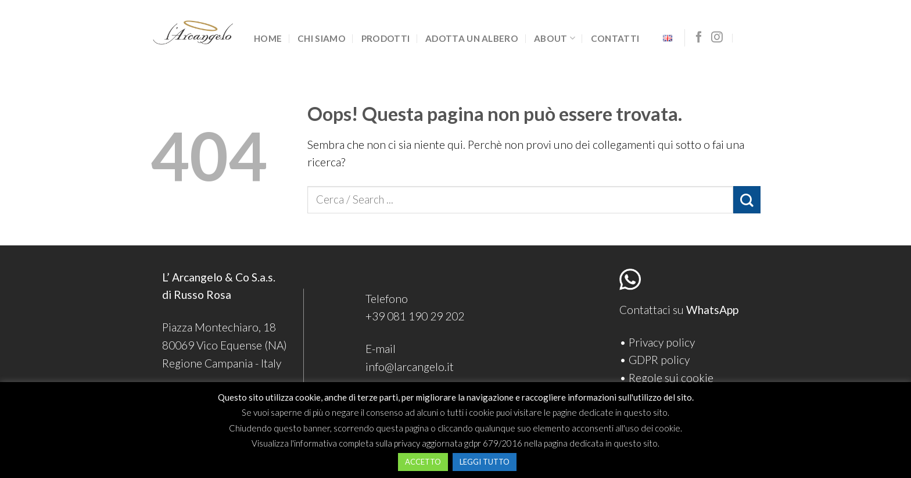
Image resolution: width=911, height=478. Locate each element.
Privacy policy (662, 342)
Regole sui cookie (671, 377)
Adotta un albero (471, 38)
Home (268, 38)
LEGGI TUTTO (485, 461)
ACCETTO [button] (423, 461)
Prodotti (385, 38)
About (554, 38)
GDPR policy (659, 359)
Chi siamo (321, 38)
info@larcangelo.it (409, 366)
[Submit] (747, 199)
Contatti (615, 38)
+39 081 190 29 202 (414, 316)
